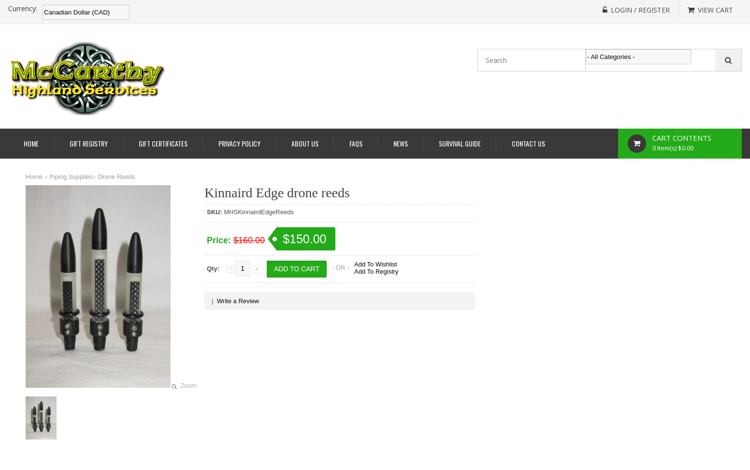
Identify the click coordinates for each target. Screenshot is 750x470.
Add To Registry (376, 271)
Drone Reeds (116, 176)
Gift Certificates (163, 143)
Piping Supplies (71, 176)
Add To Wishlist (375, 264)
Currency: (22, 9)
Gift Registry (89, 143)
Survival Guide (460, 143)
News (400, 143)
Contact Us (528, 143)
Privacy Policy (239, 143)
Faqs (355, 143)
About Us (304, 143)
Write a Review (238, 301)
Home (31, 143)
